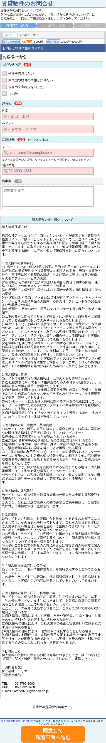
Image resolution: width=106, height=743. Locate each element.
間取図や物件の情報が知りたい (30, 80)
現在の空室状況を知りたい (27, 87)
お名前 (6, 103)
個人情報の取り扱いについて (17, 721)
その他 (13, 94)
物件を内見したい (21, 73)
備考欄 (6, 181)
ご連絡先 (8, 139)
